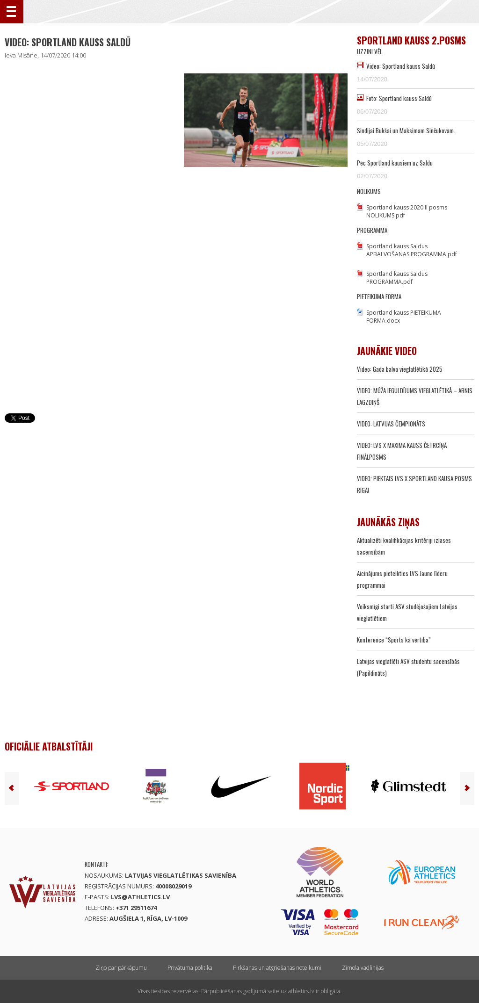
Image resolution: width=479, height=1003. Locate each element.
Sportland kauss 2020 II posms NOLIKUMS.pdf (406, 211)
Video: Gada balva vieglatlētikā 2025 (400, 369)
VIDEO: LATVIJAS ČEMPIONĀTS (391, 423)
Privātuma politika (189, 968)
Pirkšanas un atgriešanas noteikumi (277, 968)
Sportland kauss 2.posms (411, 40)
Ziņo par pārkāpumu (121, 968)
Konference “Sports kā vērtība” (394, 639)
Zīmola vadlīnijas (363, 968)
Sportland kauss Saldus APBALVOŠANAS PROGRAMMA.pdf (411, 250)
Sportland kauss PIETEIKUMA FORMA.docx (403, 317)
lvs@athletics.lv (140, 897)
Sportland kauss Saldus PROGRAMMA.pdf (397, 278)
